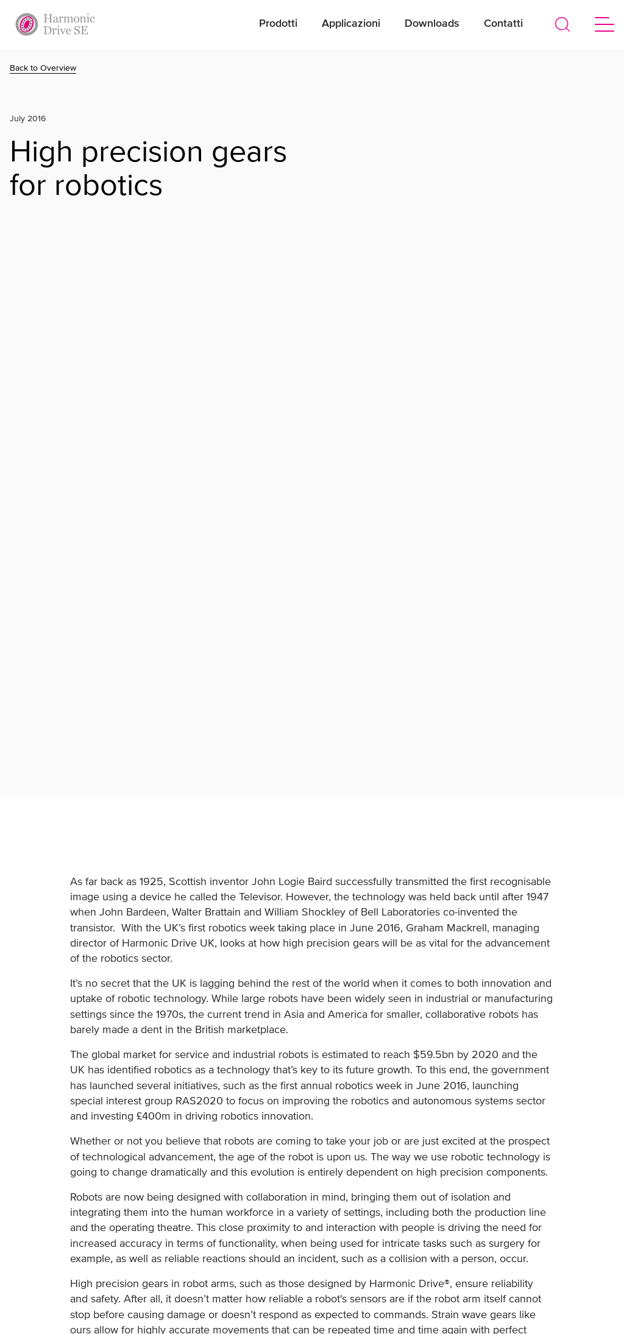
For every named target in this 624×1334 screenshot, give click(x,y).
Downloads (432, 23)
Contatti (503, 23)
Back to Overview (43, 68)
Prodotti (278, 23)
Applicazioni (351, 23)
